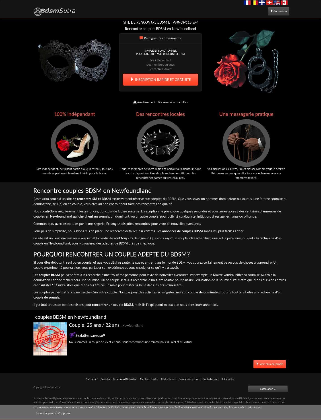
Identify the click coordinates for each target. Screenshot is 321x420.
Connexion (278, 11)
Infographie (228, 379)
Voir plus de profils (269, 364)
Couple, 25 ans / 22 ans (106, 325)
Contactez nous (211, 379)
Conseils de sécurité (189, 379)
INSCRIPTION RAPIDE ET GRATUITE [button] (160, 79)
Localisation (268, 388)
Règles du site (168, 379)
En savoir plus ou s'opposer (53, 413)
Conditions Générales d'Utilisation (119, 379)
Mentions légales (149, 379)
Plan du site (92, 379)
